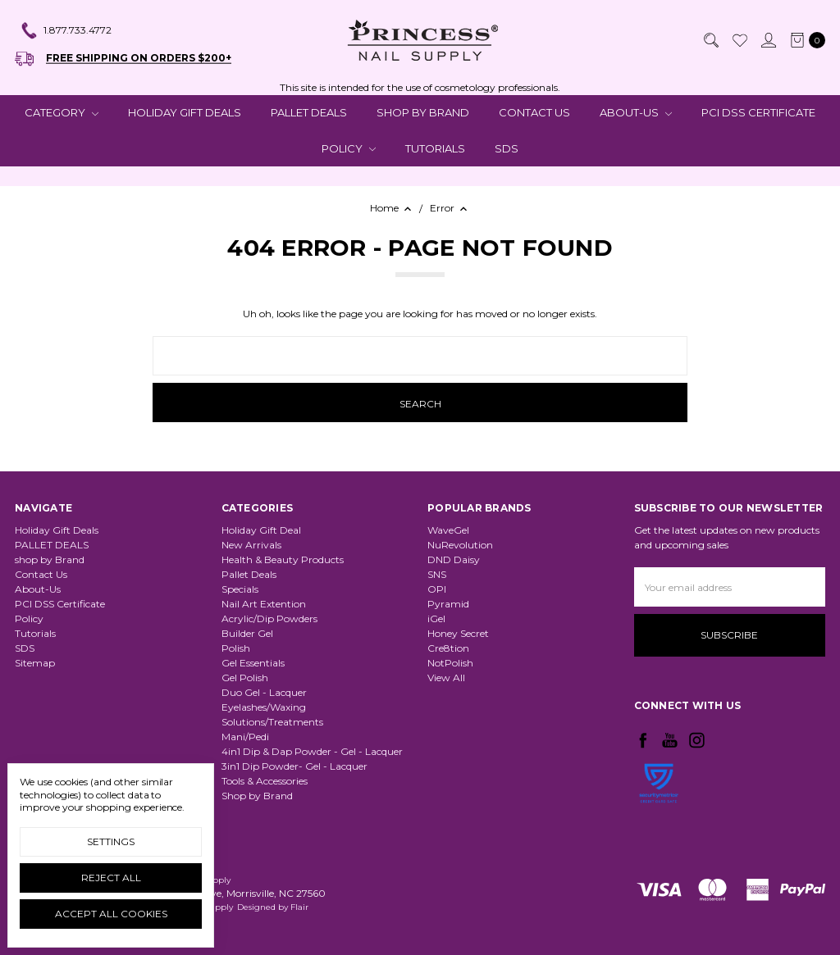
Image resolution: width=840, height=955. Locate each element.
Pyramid (448, 604)
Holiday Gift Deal (261, 530)
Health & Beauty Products (282, 559)
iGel (436, 618)
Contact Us (534, 112)
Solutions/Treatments (272, 722)
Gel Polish (244, 677)
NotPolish (450, 663)
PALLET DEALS (309, 112)
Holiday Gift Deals (184, 112)
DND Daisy (453, 559)
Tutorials (435, 148)
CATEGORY (61, 112)
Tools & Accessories (264, 781)
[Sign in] (768, 40)
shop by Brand (423, 112)
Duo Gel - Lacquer (264, 692)
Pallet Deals (248, 574)
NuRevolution (460, 545)
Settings (111, 841)
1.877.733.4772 (66, 31)
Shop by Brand (257, 795)
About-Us (636, 112)
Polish (235, 648)
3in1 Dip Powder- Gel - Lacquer (294, 766)
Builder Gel (247, 633)
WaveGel (448, 530)
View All (446, 677)
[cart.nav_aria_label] (804, 40)
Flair (299, 907)
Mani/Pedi (245, 736)
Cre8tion (448, 648)
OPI (436, 589)
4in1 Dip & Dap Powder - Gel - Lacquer (312, 751)
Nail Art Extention (263, 604)
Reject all (111, 877)
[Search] (710, 40)
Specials (239, 589)
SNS (436, 574)
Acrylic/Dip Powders (269, 618)
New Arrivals (251, 545)
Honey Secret (458, 633)
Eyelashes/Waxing (263, 707)
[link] (658, 826)
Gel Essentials (253, 663)
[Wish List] (739, 40)
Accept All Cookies (111, 913)
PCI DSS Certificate (758, 112)
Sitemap (35, 663)
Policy (349, 148)
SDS (506, 148)
